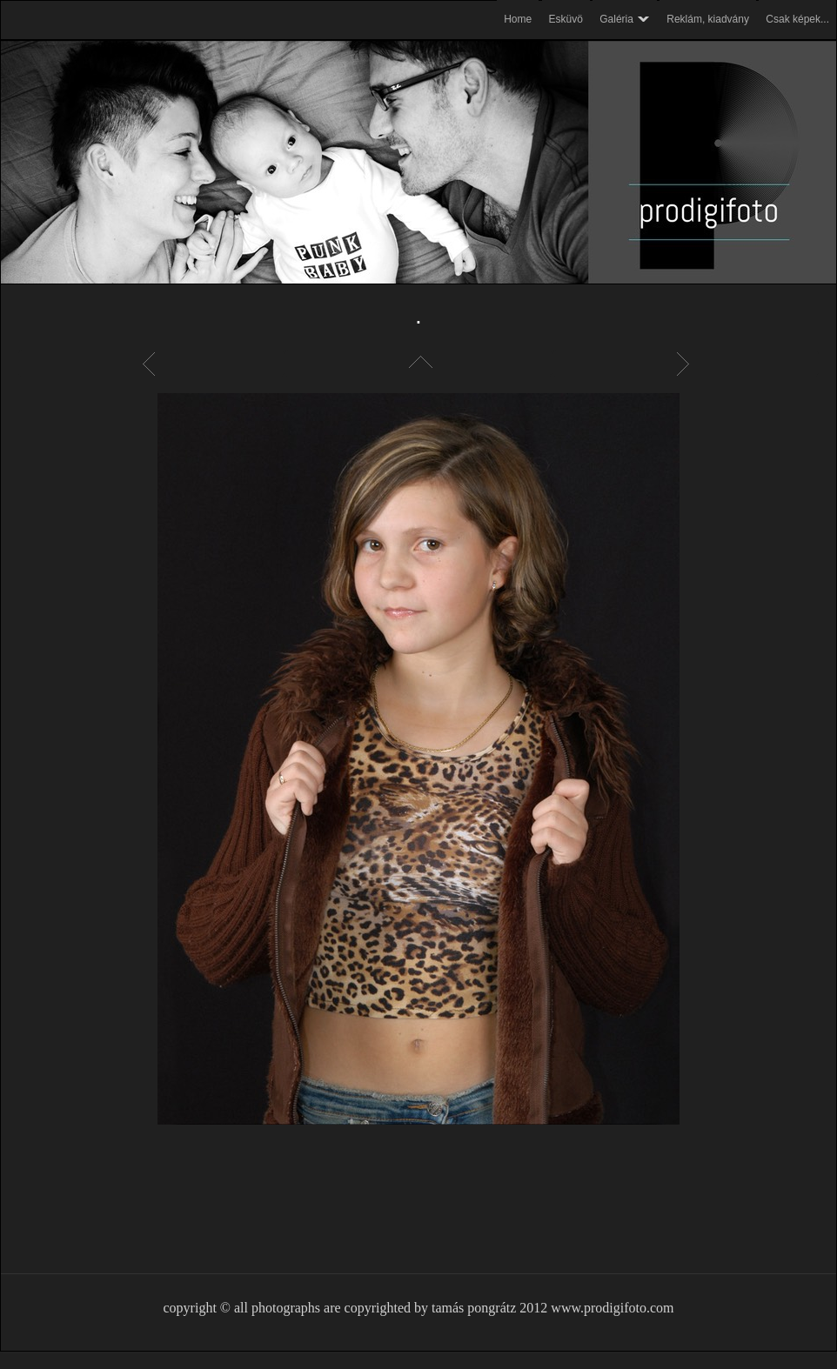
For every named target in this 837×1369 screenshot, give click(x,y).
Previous (151, 363)
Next (685, 363)
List (418, 363)
